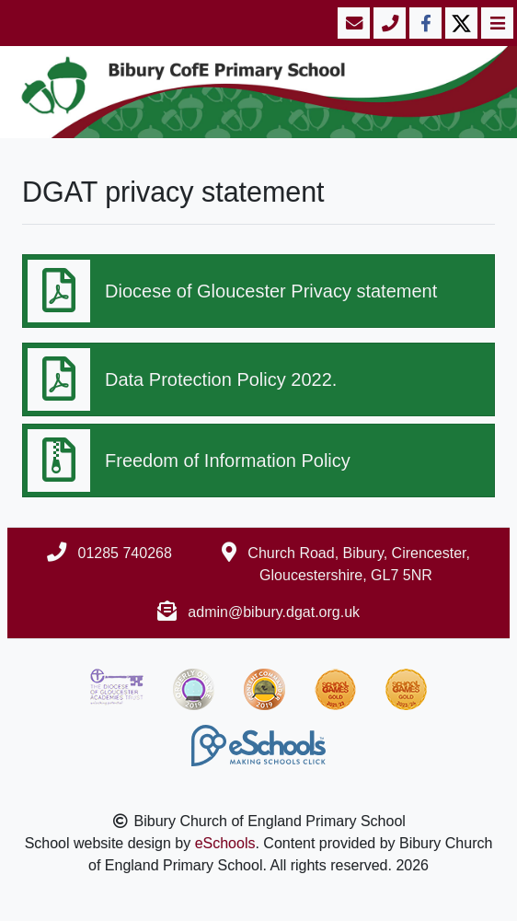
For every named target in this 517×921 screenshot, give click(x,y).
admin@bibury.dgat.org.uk (274, 612)
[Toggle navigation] (495, 23)
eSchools (225, 843)
